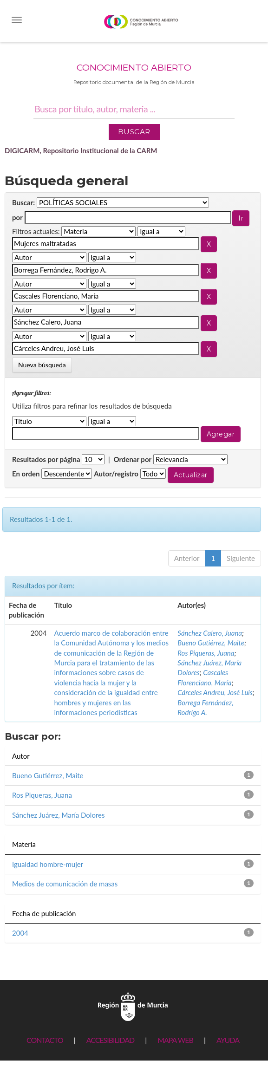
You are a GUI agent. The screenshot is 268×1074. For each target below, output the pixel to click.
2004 (20, 933)
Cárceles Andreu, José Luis (215, 692)
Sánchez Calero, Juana (209, 633)
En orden (26, 473)
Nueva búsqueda (42, 365)
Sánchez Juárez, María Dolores (58, 815)
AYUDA (227, 1039)
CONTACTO (44, 1039)
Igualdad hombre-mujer (47, 864)
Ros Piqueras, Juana (205, 653)
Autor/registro (116, 473)
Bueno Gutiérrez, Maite (210, 642)
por (17, 217)
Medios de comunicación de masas (65, 883)
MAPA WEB (175, 1039)
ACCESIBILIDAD (110, 1039)
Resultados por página (46, 459)
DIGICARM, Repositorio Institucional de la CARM (81, 150)
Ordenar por (132, 459)
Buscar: (23, 202)
